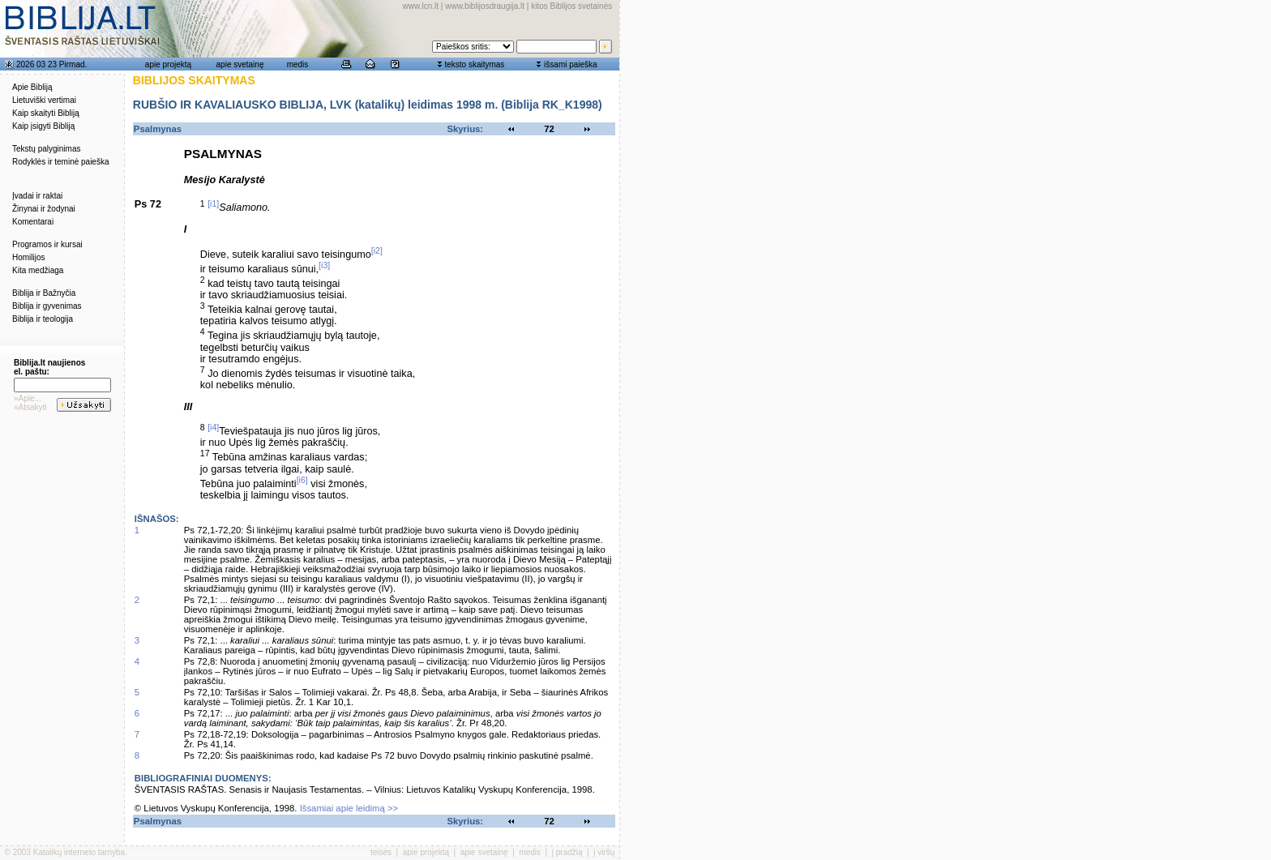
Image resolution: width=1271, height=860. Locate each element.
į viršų (603, 852)
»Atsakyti (30, 407)
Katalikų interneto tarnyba (79, 852)
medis (298, 64)
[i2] (377, 250)
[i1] (213, 203)
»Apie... (27, 398)
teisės (381, 852)
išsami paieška (570, 64)
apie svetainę (240, 64)
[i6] (302, 480)
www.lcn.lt (421, 6)
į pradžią (567, 852)
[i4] (213, 427)
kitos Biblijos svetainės (571, 6)
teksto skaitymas (474, 64)
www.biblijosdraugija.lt (484, 6)
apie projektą (168, 64)
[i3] (324, 265)
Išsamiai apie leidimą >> (349, 808)
